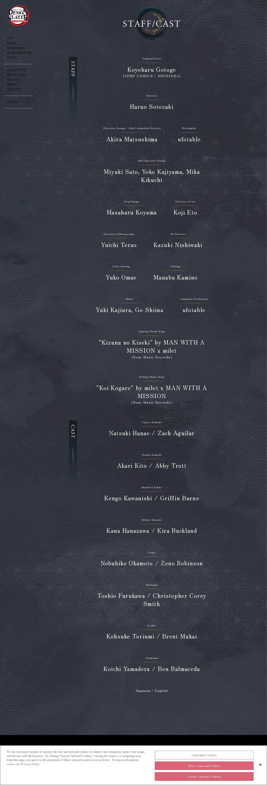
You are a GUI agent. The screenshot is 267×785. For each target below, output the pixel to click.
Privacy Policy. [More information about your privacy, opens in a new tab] (30, 764)
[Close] (260, 765)
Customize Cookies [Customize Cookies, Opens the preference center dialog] (204, 755)
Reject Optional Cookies (204, 766)
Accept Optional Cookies (204, 777)
